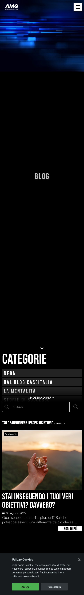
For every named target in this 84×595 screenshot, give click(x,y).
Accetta (25, 587)
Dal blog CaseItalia (28, 382)
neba (10, 373)
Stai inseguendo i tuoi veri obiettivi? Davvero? (37, 501)
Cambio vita (11, 434)
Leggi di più (70, 528)
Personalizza (54, 587)
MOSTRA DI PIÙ (42, 397)
